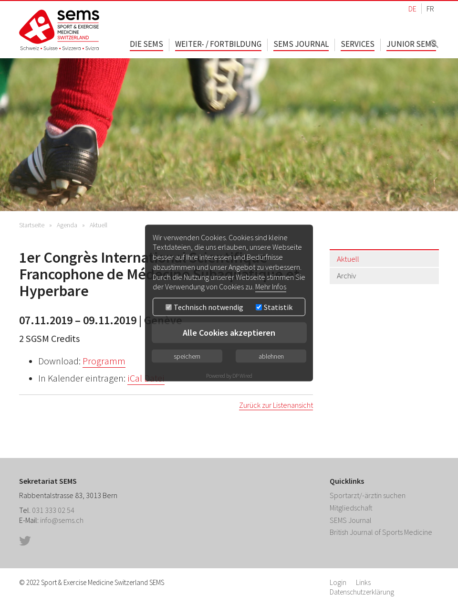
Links (363, 582)
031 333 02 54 (53, 510)
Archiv (346, 275)
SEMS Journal (301, 44)
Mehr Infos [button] (270, 286)
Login (338, 582)
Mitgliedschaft (351, 507)
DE (412, 8)
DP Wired (242, 375)
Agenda (67, 225)
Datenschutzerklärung (362, 591)
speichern (187, 356)
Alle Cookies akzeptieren (229, 332)
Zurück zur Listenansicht (276, 405)
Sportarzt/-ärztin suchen (368, 495)
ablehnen (271, 356)
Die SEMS (146, 44)
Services (358, 44)
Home (59, 30)
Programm (104, 361)
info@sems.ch (61, 520)
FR (430, 8)
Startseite (31, 225)
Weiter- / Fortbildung (218, 44)
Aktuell (98, 225)
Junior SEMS (411, 44)
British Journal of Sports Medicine (381, 532)
